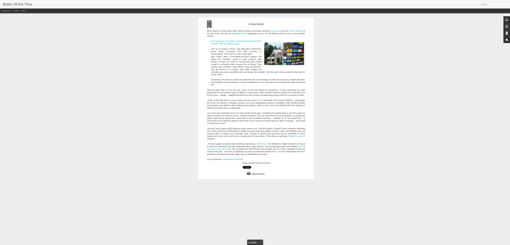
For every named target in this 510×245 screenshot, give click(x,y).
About (23, 11)
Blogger (263, 243)
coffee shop (261, 78)
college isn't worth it (296, 70)
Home (16, 11)
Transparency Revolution (233, 93)
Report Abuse (271, 243)
